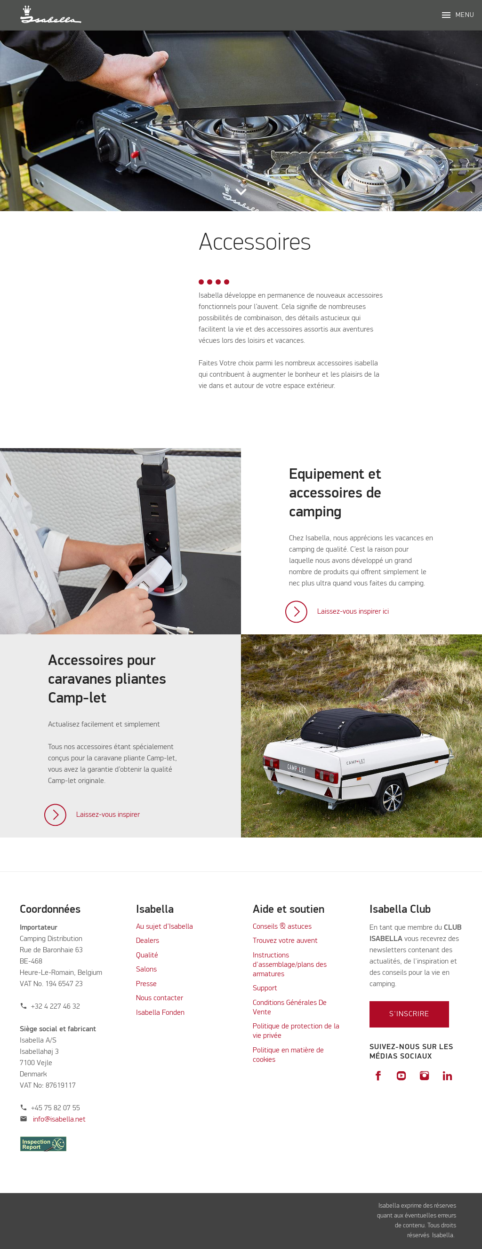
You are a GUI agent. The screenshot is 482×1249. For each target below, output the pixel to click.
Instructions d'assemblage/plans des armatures (290, 965)
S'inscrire (409, 1014)
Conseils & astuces (282, 927)
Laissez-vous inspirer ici (353, 612)
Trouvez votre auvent (285, 941)
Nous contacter (159, 998)
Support (265, 988)
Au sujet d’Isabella (164, 927)
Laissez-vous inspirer (108, 815)
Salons (146, 969)
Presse (146, 984)
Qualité (147, 955)
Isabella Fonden (160, 1013)
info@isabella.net (59, 1119)
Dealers (147, 941)
